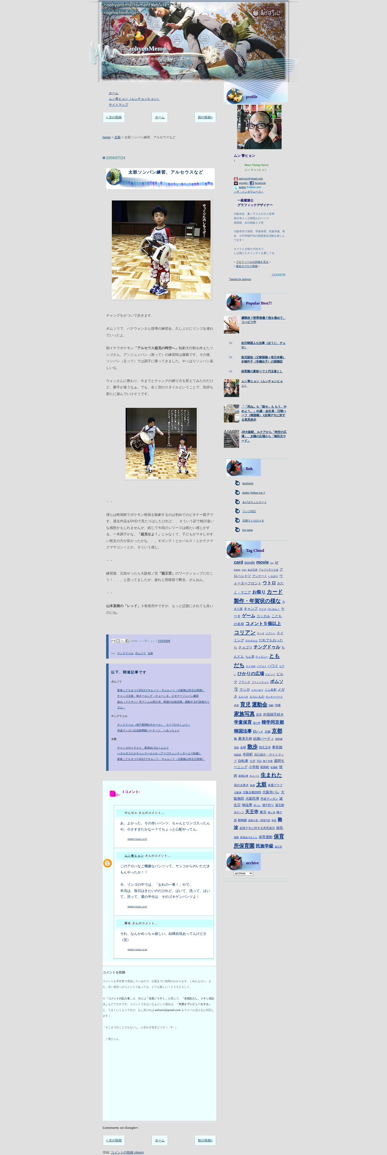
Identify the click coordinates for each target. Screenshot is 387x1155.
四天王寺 (265, 747)
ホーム (113, 93)
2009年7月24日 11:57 (137, 839)
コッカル (263, 616)
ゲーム (248, 615)
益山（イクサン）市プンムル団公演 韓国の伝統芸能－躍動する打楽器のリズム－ (163, 704)
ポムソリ (140, 653)
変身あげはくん (248, 837)
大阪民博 (252, 798)
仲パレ (257, 805)
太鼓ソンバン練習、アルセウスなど (165, 172)
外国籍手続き (273, 714)
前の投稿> (205, 117)
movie (262, 562)
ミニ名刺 (270, 689)
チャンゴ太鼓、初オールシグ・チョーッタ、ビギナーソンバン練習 (158, 695)
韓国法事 (243, 731)
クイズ (262, 609)
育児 (245, 704)
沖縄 (278, 705)
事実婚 (277, 747)
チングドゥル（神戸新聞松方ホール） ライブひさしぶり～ (154, 724)
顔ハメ (258, 731)
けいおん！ (274, 609)
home (107, 137)
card (238, 562)
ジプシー (270, 633)
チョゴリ (245, 647)
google (249, 562)
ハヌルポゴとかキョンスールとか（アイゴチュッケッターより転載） (159, 753)
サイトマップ (118, 105)
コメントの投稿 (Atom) (127, 1152)
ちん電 (249, 656)
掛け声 (256, 723)
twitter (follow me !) (253, 492)
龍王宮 (278, 846)
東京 (263, 812)
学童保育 (243, 722)
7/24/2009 (163, 641)
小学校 (254, 767)
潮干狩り (268, 805)
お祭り (259, 592)
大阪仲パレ (271, 792)
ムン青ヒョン (134, 855)
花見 (259, 714)
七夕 (252, 761)
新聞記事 (243, 776)
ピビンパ (270, 674)
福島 (236, 837)
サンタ (260, 633)
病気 (279, 828)
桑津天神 (245, 738)
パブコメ (262, 666)
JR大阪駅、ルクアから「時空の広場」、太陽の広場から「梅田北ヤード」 (264, 436)
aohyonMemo (147, 48)
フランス (244, 682)
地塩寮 (247, 805)
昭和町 (264, 767)
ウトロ (269, 582)
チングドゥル (125, 653)
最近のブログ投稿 (247, 266)
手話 (259, 761)
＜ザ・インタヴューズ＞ (249, 191)
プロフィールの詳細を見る (252, 261)
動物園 (242, 820)
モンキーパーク (274, 696)
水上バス (254, 776)
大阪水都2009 (252, 792)
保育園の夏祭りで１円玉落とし (262, 371)
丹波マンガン (269, 798)
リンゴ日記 (249, 511)
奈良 (273, 820)
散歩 (252, 746)
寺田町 (248, 754)
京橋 (268, 731)
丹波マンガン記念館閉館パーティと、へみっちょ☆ (148, 730)
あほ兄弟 (252, 569)
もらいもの (257, 696)
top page (247, 529)
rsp (271, 562)
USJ (244, 569)
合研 (243, 747)
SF (277, 562)
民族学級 (264, 846)
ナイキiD (250, 666)
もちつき (243, 696)
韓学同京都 (273, 722)
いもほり (273, 576)
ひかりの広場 (250, 673)
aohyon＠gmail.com (251, 178)
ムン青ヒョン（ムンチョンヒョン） (134, 99)
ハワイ (273, 666)
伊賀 (236, 705)
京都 (277, 731)
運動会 (259, 704)
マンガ (244, 689)
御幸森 (279, 739)
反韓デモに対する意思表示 (257, 828)
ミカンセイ (257, 689)
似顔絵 (237, 754)
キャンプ (251, 609)
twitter (242, 187)
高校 (236, 747)
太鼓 (117, 137)
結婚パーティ (263, 738)
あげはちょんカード (254, 502)
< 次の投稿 (114, 117)
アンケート (259, 576)
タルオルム (251, 640)
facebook (260, 182)
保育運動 (265, 837)
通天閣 (279, 805)
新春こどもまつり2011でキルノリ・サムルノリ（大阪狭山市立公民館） (161, 690)
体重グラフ (275, 785)
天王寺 (251, 811)
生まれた (271, 775)
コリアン (245, 632)
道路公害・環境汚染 (259, 820)
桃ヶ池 (271, 812)
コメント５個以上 (263, 623)
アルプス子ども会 (268, 569)
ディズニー (261, 656)
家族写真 (244, 714)
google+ (244, 182)
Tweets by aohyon (240, 279)
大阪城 (237, 792)
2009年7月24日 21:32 (137, 950)
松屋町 (274, 767)
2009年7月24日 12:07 (137, 907)
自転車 (243, 761)
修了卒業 (268, 761)
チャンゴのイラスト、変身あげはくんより (143, 747)
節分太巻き (241, 785)
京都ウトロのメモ (253, 520)
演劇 (271, 705)
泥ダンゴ (239, 812)
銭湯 (252, 785)
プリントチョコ (260, 682)
